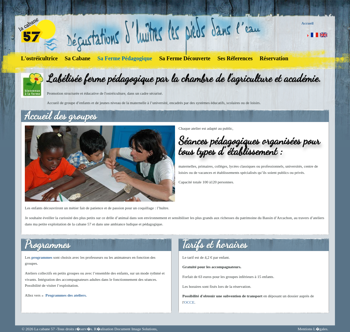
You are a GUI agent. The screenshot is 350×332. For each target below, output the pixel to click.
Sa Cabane (77, 58)
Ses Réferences (235, 58)
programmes (41, 257)
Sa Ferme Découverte (185, 58)
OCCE (189, 302)
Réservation (274, 58)
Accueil (307, 23)
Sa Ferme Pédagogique (124, 58)
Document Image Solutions (135, 329)
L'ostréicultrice (39, 58)
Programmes (56, 295)
